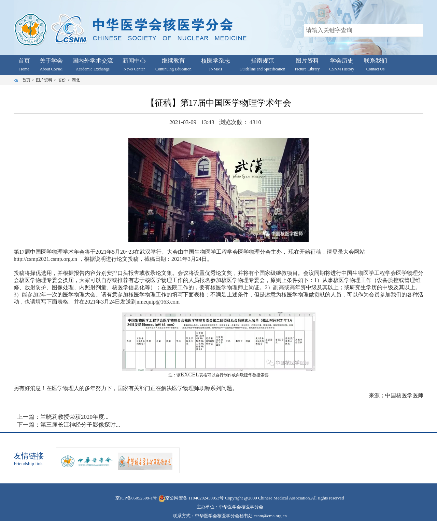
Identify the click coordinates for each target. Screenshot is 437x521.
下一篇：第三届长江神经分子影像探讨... (68, 425)
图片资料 (44, 80)
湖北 (76, 80)
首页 (26, 80)
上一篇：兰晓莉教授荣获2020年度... (63, 417)
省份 (62, 80)
